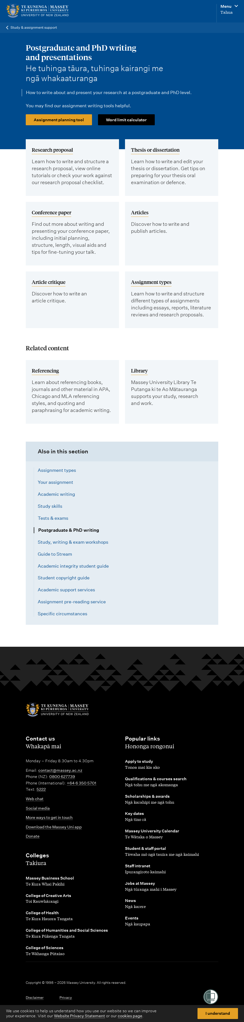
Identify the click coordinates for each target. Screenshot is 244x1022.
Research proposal (52, 149)
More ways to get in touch (49, 817)
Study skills (50, 506)
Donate (33, 836)
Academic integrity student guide (73, 566)
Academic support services (66, 589)
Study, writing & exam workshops (73, 542)
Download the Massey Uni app (54, 827)
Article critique (49, 281)
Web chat (35, 798)
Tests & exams (53, 518)
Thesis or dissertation (155, 149)
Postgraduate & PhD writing (68, 530)
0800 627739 (62, 776)
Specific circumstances (62, 613)
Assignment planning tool (59, 120)
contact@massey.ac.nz (60, 770)
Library (139, 370)
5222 (41, 789)
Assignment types (151, 281)
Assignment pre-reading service (72, 601)
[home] (47, 11)
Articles (139, 212)
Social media (38, 808)
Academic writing (56, 494)
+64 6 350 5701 (81, 783)
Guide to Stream (55, 554)
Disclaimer (35, 997)
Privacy (66, 997)
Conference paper (51, 212)
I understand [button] (218, 1013)
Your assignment (55, 482)
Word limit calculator (126, 120)
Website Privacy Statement (79, 1016)
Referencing (45, 370)
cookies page (130, 1016)
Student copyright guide (64, 577)
